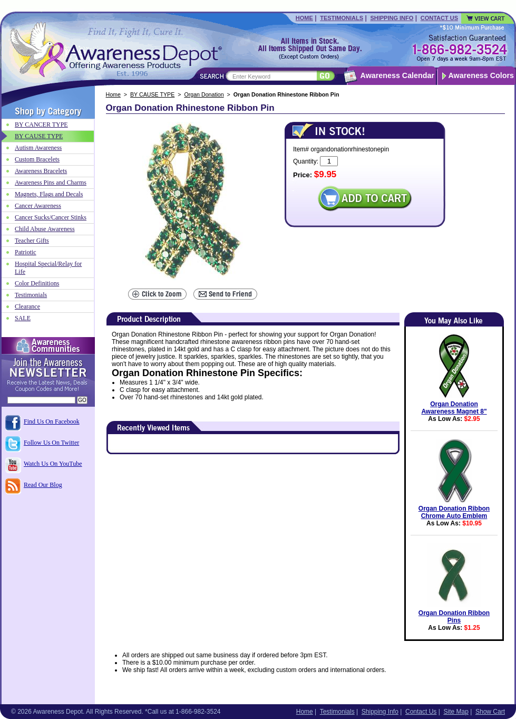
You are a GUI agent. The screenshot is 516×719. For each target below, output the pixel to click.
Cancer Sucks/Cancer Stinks (50, 217)
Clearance (27, 306)
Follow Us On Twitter (51, 442)
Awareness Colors (481, 75)
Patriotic (25, 252)
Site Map (455, 711)
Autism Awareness (38, 147)
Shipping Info (391, 18)
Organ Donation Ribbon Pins (454, 616)
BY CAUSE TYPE (152, 94)
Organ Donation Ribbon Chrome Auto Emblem (454, 512)
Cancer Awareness (38, 205)
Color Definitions (37, 283)
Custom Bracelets (37, 159)
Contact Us (439, 18)
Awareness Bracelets (41, 171)
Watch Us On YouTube (53, 463)
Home (304, 18)
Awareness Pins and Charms (50, 182)
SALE (23, 318)
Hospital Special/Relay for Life (48, 267)
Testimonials (341, 18)
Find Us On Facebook (52, 421)
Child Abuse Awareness (45, 229)
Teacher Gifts (32, 240)
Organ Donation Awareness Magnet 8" (453, 407)
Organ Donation (203, 94)
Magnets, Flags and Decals (49, 194)
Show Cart (490, 711)
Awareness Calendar (397, 75)
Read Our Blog (43, 484)
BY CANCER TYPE (41, 124)
